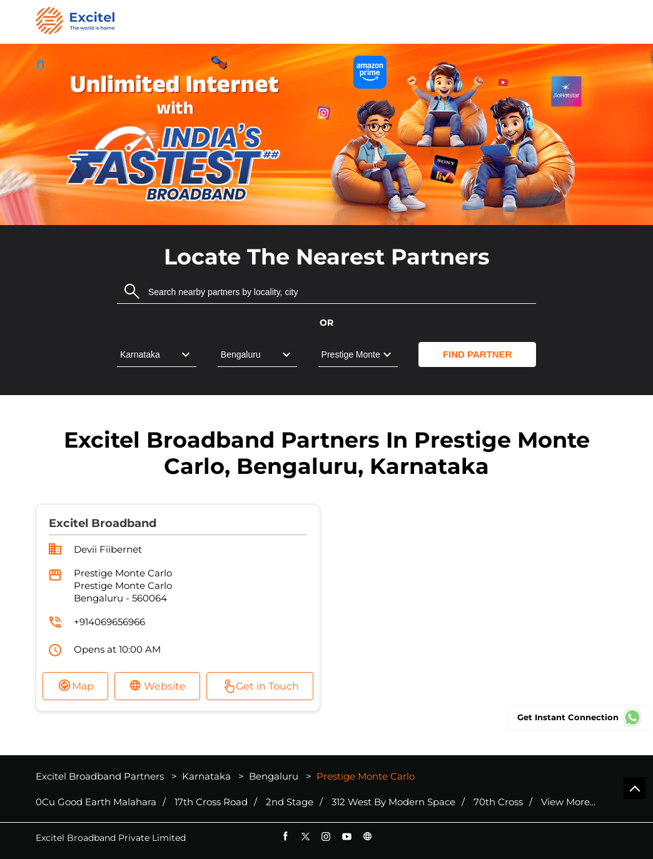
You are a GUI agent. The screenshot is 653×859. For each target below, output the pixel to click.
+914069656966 (109, 622)
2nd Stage (289, 802)
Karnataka (206, 776)
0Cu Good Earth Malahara (96, 802)
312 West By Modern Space (393, 802)
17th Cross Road (211, 802)
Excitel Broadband (102, 523)
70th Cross (498, 802)
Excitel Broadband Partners (101, 776)
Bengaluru (273, 776)
